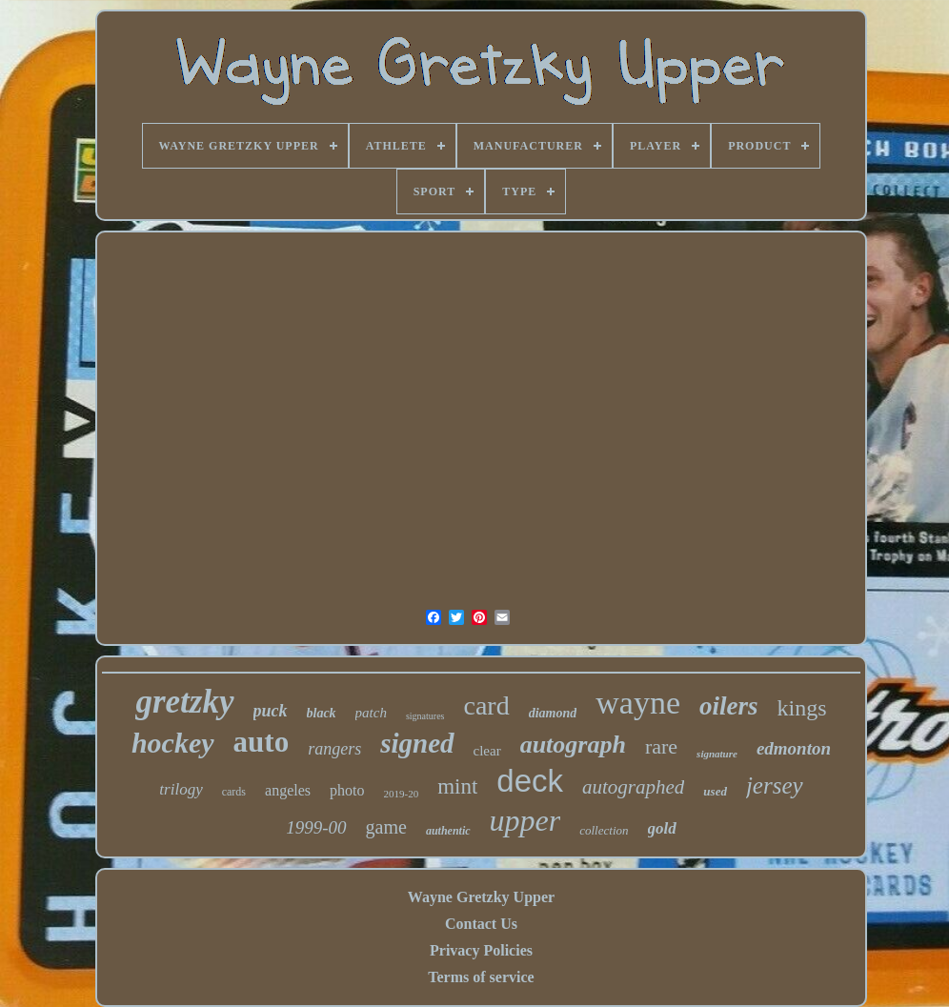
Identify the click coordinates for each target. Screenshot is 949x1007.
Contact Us (481, 924)
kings (802, 707)
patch (371, 712)
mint (457, 786)
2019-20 (400, 793)
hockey (172, 742)
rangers (334, 748)
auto (261, 741)
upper (525, 820)
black (321, 713)
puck (270, 710)
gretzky (184, 701)
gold (662, 828)
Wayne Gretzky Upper (481, 897)
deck (529, 780)
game (386, 826)
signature (717, 753)
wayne (638, 702)
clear (487, 750)
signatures (425, 716)
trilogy (180, 789)
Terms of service (481, 977)
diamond (553, 713)
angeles (288, 790)
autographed (633, 786)
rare (661, 746)
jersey (774, 785)
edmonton (794, 748)
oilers (728, 706)
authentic (448, 830)
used (715, 791)
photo (347, 790)
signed (417, 743)
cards (234, 791)
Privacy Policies (481, 950)
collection (603, 830)
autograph (573, 744)
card (486, 705)
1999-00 (316, 827)
